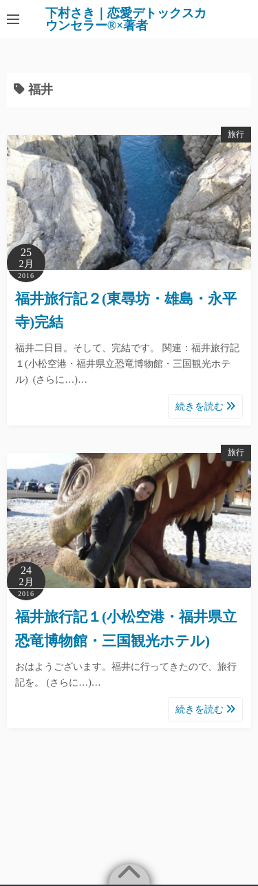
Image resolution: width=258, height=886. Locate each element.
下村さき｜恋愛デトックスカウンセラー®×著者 (125, 19)
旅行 (236, 134)
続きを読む (205, 406)
